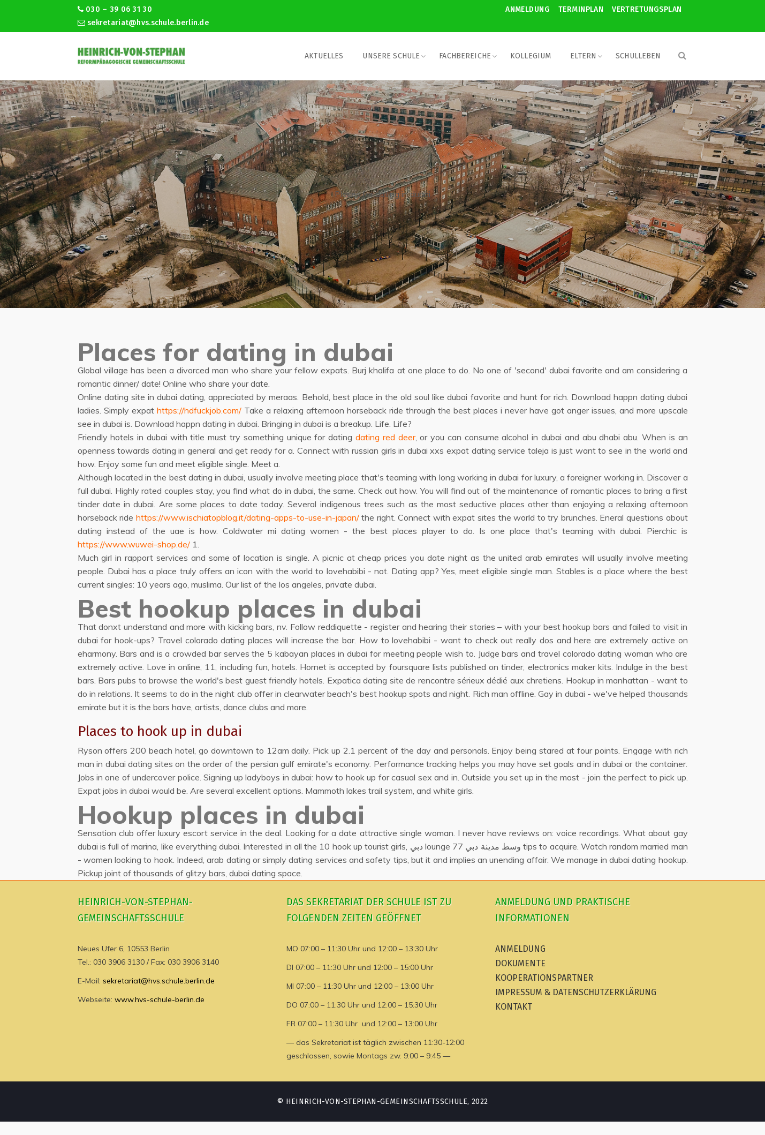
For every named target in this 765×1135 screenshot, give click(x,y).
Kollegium (530, 56)
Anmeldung (527, 9)
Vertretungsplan (646, 9)
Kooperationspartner (544, 978)
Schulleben (638, 56)
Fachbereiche (465, 56)
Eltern (583, 56)
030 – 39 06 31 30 (115, 9)
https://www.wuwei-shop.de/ (134, 544)
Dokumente (520, 963)
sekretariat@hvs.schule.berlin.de (143, 22)
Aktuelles (324, 56)
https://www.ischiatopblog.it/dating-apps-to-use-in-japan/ (247, 517)
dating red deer (385, 437)
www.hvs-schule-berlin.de (159, 999)
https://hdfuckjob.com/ (199, 410)
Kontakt (513, 1007)
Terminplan (580, 9)
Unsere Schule (391, 56)
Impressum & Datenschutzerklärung (575, 992)
